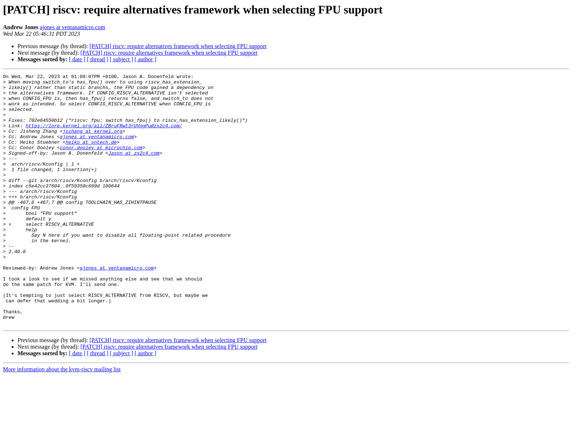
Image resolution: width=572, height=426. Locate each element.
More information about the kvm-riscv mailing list (62, 420)
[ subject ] (121, 59)
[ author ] (145, 59)
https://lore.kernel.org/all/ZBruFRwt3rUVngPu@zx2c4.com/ (104, 136)
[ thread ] (97, 59)
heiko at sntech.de (91, 156)
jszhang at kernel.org (93, 143)
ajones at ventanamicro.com (72, 27)
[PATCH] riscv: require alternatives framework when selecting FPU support (178, 46)
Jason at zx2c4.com (133, 169)
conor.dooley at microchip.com (101, 162)
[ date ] (77, 59)
